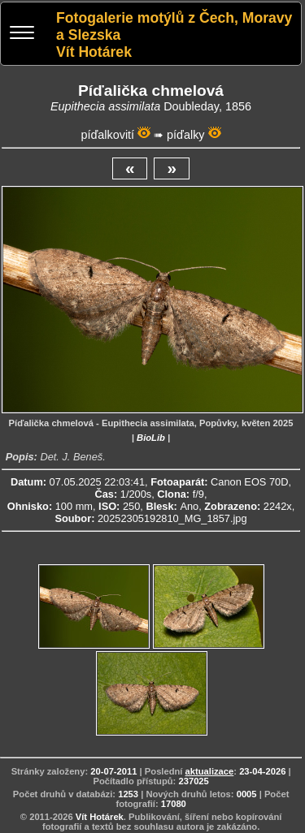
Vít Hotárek (100, 817)
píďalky (185, 134)
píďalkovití (107, 134)
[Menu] (22, 34)
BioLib (151, 437)
